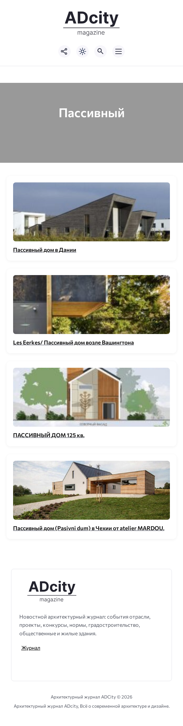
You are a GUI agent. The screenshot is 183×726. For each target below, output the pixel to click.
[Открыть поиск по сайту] (100, 51)
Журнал (30, 647)
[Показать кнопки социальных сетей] (64, 51)
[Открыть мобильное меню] (118, 51)
